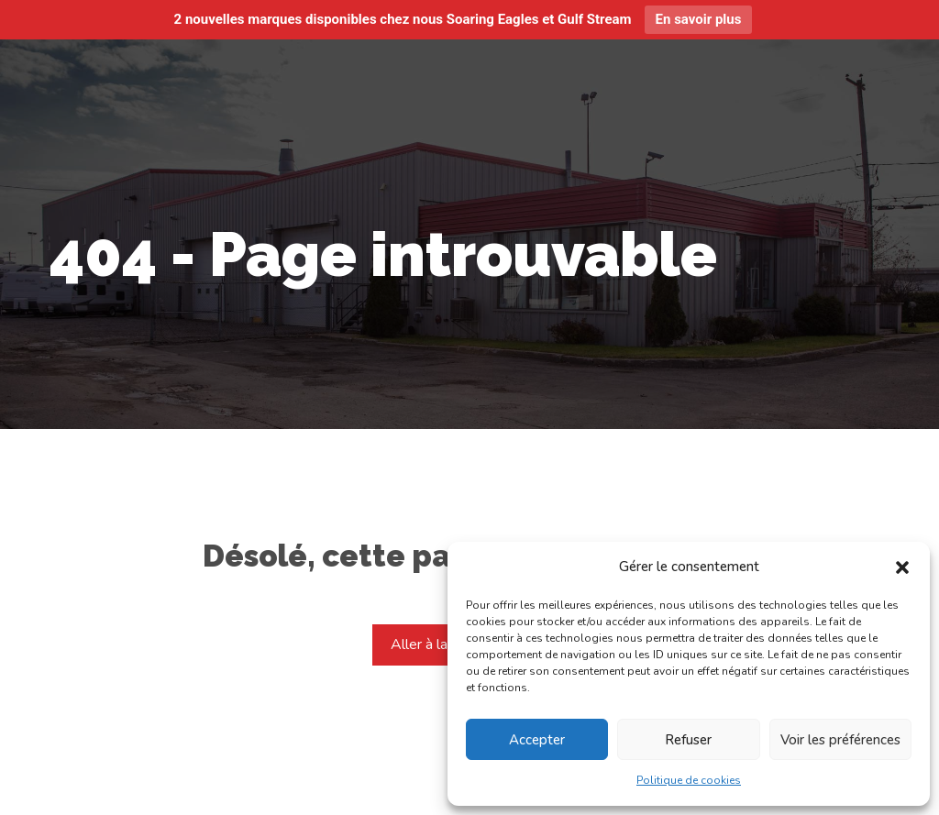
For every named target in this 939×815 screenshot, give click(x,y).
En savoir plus (699, 19)
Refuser (688, 740)
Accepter (537, 740)
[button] (902, 567)
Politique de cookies (688, 780)
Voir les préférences (840, 740)
